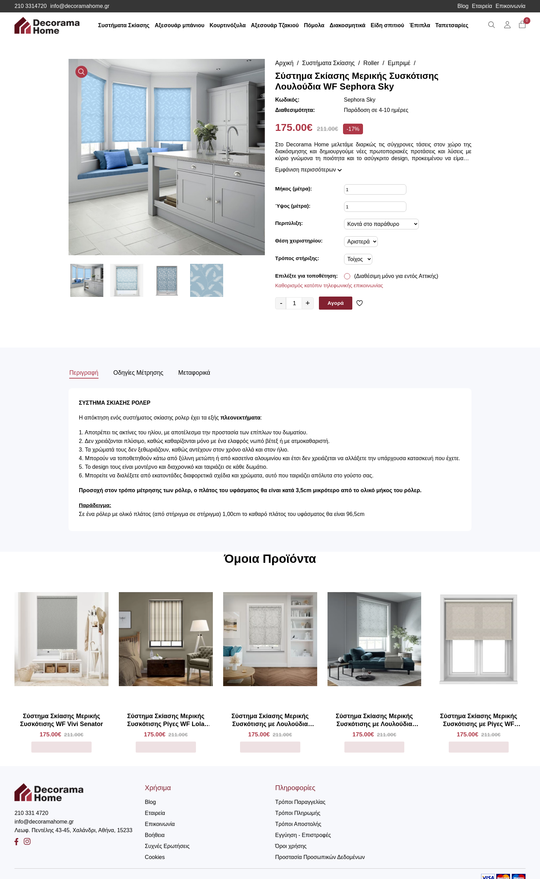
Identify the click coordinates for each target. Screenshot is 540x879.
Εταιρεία (482, 6)
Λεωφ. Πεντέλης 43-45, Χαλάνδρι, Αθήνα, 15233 (73, 829)
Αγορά (336, 303)
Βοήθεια (155, 834)
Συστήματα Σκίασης (125, 25)
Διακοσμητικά (349, 25)
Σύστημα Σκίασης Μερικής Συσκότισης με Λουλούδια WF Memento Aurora (270, 719)
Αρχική (284, 63)
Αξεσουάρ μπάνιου (181, 25)
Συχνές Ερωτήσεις (167, 845)
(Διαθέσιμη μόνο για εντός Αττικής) (396, 276)
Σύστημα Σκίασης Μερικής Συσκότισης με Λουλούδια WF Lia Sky (374, 719)
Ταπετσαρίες (453, 25)
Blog (462, 6)
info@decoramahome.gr (80, 6)
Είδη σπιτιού (389, 25)
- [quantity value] (281, 303)
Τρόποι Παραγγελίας (300, 801)
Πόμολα (316, 25)
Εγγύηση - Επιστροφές (303, 834)
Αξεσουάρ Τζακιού (277, 25)
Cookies (155, 856)
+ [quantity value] (307, 303)
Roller (373, 63)
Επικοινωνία (511, 6)
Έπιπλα (421, 25)
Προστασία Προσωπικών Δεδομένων (320, 856)
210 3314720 (30, 6)
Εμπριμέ (401, 63)
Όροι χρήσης (291, 845)
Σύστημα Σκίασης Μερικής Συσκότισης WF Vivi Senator (61, 718)
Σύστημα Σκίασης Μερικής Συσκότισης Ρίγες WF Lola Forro (165, 719)
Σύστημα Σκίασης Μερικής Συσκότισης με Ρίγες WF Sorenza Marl (478, 719)
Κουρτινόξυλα (229, 25)
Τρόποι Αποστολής (298, 823)
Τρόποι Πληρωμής (297, 812)
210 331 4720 (31, 812)
